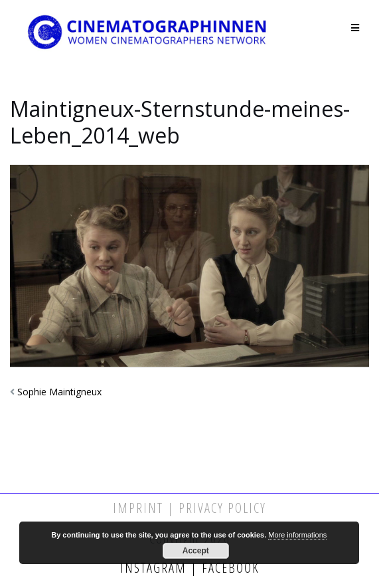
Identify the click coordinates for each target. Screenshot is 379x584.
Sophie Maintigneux (59, 391)
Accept (196, 550)
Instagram (155, 568)
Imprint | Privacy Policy (189, 508)
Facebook (229, 568)
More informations (297, 535)
